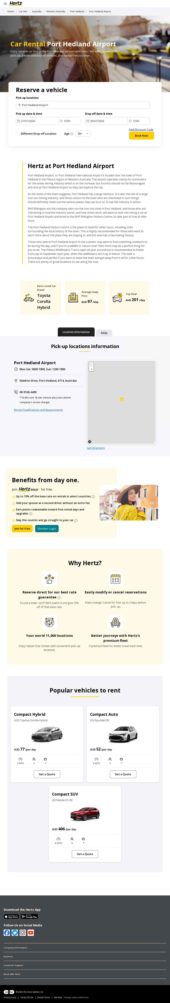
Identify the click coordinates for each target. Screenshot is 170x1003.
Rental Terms (44, 997)
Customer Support (13, 965)
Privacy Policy (10, 997)
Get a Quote (47, 774)
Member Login (47, 528)
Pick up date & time (29, 114)
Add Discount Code (141, 129)
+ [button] (91, 365)
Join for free (22, 528)
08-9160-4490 (28, 392)
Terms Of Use (26, 997)
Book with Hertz (12, 974)
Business (8, 956)
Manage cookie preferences (76, 997)
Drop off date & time (98, 114)
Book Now (141, 135)
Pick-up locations (27, 98)
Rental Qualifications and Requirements (38, 410)
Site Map (58, 997)
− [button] (91, 369)
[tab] (76, 331)
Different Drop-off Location (38, 133)
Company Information (15, 947)
